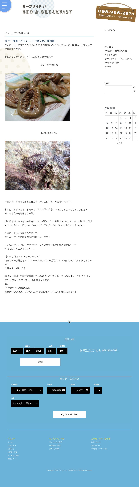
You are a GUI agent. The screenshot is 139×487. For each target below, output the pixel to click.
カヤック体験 (55, 448)
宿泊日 (27, 346)
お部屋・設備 (13, 451)
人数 (50, 346)
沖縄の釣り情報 (112, 63)
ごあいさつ (12, 444)
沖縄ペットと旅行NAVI (19, 288)
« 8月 (119, 143)
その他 (108, 67)
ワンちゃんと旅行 (56, 441)
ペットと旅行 (111, 55)
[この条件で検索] (69, 413)
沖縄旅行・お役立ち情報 (117, 51)
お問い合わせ (96, 441)
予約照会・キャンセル (100, 448)
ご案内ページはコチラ (16, 268)
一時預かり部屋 (56, 444)
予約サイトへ (13, 458)
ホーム (10, 441)
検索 (107, 84)
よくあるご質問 (14, 454)
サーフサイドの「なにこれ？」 (120, 59)
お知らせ (11, 448)
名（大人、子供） (23, 402)
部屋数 (62, 346)
